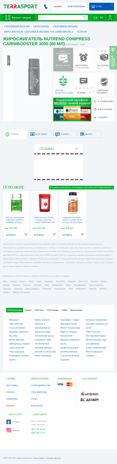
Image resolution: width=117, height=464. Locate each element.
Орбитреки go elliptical (19, 344)
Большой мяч (66, 336)
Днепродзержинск (96, 285)
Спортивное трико (43, 340)
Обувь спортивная (43, 356)
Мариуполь (83, 281)
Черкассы (27, 285)
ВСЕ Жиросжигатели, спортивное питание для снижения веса (81, 188)
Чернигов (16, 285)
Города (28, 310)
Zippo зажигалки (16, 348)
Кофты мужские (42, 320)
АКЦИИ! (58, 6)
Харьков (13, 281)
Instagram (13, 430)
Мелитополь (80, 288)
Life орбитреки (92, 344)
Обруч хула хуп (93, 332)
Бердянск (103, 288)
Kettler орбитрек (16, 340)
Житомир (37, 285)
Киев (5, 281)
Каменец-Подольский (21, 292)
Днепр (30, 281)
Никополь (92, 288)
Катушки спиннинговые (97, 320)
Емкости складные (68, 332)
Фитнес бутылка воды (70, 328)
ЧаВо (64, 310)
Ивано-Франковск (32, 288)
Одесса (22, 281)
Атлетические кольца (44, 336)
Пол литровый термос (96, 336)
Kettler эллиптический (96, 348)
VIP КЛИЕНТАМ (39, 392)
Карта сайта (39, 458)
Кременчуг (18, 288)
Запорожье (48, 281)
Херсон (103, 281)
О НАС (34, 399)
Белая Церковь (59, 288)
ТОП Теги (39, 310)
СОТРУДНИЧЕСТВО (41, 385)
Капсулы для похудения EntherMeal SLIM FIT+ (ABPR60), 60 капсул (15, 219)
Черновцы (7, 288)
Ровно (68, 285)
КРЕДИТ (10, 406)
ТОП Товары (53, 310)
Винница (94, 281)
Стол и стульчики (17, 328)
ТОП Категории (14, 310)
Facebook (13, 422)
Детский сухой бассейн (45, 352)
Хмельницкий (57, 285)
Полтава (6, 285)
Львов (39, 281)
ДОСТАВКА (12, 385)
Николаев (71, 281)
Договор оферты (53, 458)
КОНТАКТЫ (37, 406)
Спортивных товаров (69, 320)
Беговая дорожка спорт (96, 340)
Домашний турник (68, 324)
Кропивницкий (79, 285)
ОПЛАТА (10, 392)
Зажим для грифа (42, 332)
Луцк (71, 288)
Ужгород (6, 292)
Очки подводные (16, 352)
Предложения (76, 310)
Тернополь (47, 288)
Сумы (46, 285)
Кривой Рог (60, 281)
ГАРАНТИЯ (11, 399)
